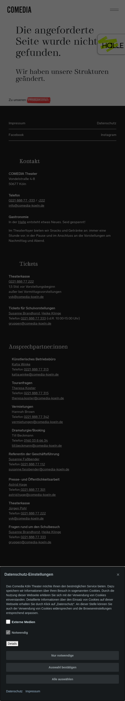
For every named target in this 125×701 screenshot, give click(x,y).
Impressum (33, 691)
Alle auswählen (62, 679)
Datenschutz (14, 691)
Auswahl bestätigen (62, 667)
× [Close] (118, 574)
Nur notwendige (62, 655)
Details (12, 643)
